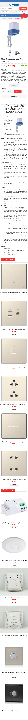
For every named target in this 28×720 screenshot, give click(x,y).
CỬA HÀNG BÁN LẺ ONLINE (10, 254)
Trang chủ (3, 18)
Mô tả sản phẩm (14, 96)
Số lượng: (3, 88)
